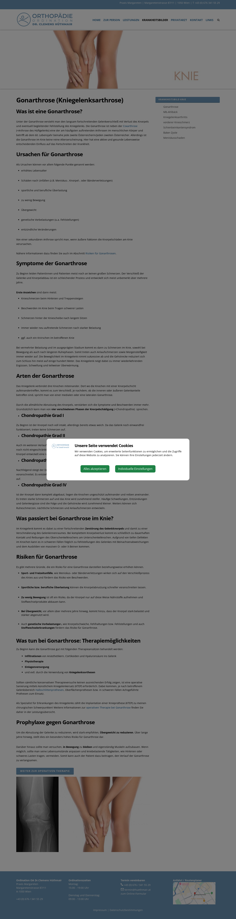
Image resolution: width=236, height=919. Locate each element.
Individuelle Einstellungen (135, 469)
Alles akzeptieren (95, 469)
